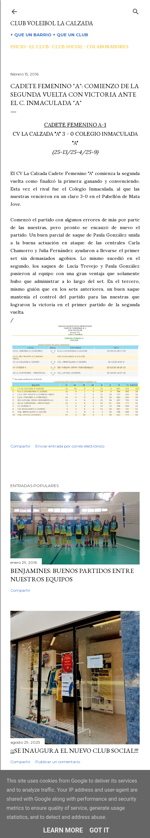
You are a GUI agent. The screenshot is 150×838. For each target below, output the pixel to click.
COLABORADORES (107, 46)
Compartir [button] (20, 446)
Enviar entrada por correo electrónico (69, 446)
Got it (99, 830)
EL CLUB (39, 46)
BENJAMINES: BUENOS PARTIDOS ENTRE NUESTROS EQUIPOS (72, 574)
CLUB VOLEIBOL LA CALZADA (51, 23)
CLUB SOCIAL (67, 46)
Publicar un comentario (57, 761)
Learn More (63, 830)
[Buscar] (136, 10)
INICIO (18, 46)
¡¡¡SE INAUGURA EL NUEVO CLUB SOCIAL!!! (74, 750)
